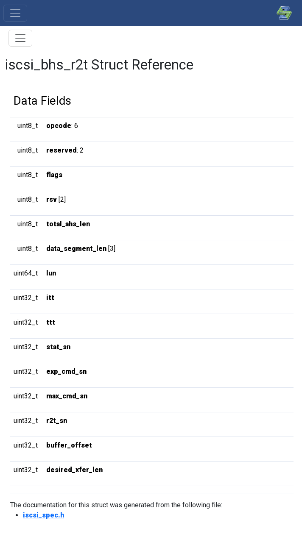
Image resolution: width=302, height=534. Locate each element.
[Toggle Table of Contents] (20, 38)
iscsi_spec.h (43, 515)
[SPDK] (282, 13)
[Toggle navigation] (15, 13)
